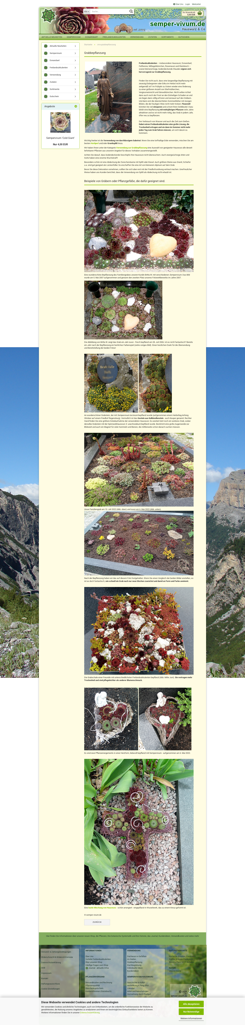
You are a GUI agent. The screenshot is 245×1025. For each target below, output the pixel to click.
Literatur (131, 988)
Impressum (46, 973)
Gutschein (183, 37)
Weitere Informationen (191, 1018)
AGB (43, 968)
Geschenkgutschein (94, 988)
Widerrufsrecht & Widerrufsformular (57, 957)
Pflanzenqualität (92, 985)
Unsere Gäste (175, 971)
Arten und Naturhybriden (137, 991)
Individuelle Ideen (135, 968)
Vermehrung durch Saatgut (139, 994)
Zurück (97, 922)
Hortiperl (95, 143)
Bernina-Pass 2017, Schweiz (181, 962)
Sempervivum (73, 37)
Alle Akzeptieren (191, 1004)
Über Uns (178, 4)
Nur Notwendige (191, 1011)
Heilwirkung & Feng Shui (138, 985)
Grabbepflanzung (134, 962)
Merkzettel (196, 4)
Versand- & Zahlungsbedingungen (56, 952)
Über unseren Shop (93, 962)
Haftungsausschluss (50, 984)
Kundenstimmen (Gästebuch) (98, 991)
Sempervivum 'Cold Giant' (60, 137)
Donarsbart (91, 37)
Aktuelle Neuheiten (52, 37)
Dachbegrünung (134, 965)
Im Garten (131, 959)
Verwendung (137, 37)
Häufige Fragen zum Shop (96, 965)
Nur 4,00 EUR (60, 144)
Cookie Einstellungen (50, 989)
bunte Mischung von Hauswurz (102, 908)
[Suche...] (86, 11)
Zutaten (152, 37)
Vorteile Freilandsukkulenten (98, 959)
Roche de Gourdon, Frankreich (182, 956)
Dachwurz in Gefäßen (136, 956)
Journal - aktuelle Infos (98, 968)
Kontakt (44, 978)
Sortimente (167, 37)
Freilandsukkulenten (114, 37)
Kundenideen (133, 971)
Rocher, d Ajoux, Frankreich (181, 959)
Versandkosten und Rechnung (98, 982)
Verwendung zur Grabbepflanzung (131, 148)
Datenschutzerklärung (90, 1012)
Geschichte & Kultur (136, 982)
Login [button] (187, 4)
